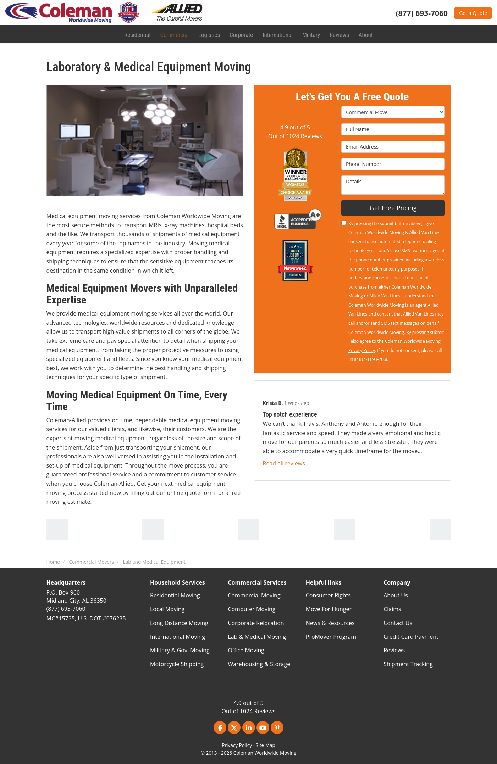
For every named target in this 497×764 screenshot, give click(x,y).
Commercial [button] (174, 33)
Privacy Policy (361, 350)
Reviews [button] (338, 33)
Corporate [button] (241, 33)
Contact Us (397, 623)
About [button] (364, 33)
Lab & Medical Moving (257, 637)
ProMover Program (331, 637)
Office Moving (246, 650)
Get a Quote (473, 13)
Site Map (265, 745)
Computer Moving (251, 609)
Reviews (394, 650)
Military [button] (310, 33)
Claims (392, 609)
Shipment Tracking (408, 664)
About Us (395, 595)
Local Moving (167, 609)
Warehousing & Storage (259, 664)
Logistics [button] (209, 33)
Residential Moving (175, 595)
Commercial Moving (254, 595)
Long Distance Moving (179, 623)
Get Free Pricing (393, 207)
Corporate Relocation (256, 623)
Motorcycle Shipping (177, 664)
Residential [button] (138, 33)
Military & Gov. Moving (180, 650)
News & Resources (330, 623)
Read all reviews (284, 463)
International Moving (177, 637)
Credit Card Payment (410, 637)
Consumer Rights (328, 595)
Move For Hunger (329, 609)
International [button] (277, 33)
